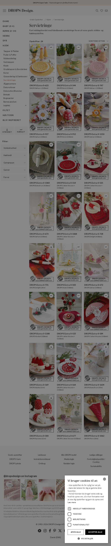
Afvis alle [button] (76, 532)
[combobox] (104, 479)
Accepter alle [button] (95, 532)
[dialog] (86, 509)
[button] (86, 538)
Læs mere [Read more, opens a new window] (72, 502)
